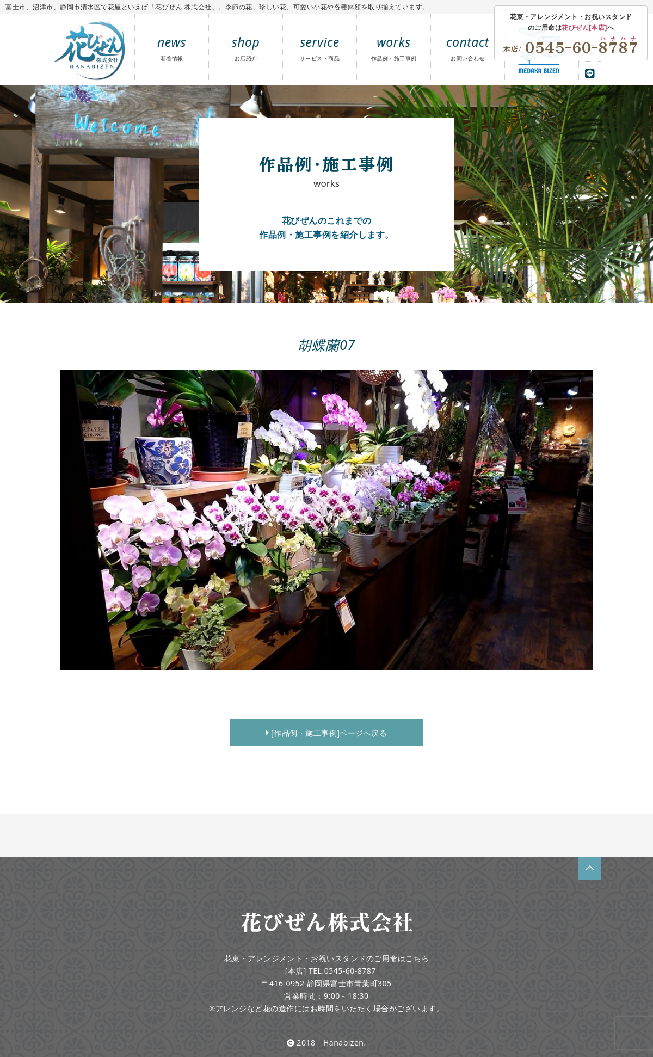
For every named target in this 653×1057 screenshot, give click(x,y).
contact (467, 47)
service (320, 47)
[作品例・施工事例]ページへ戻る (326, 733)
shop (246, 47)
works (394, 47)
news (171, 47)
